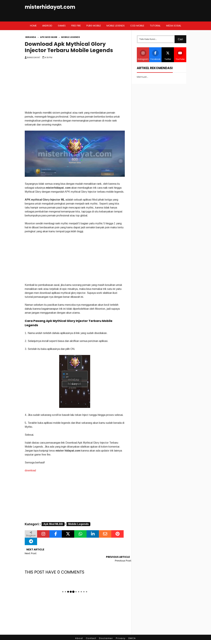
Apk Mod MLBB (53, 524)
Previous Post (123, 553)
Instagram (143, 55)
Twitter (168, 55)
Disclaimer (106, 630)
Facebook (155, 55)
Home (33, 25)
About (79, 630)
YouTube (180, 55)
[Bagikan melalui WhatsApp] (80, 534)
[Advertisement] (75, 86)
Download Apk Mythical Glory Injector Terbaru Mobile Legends (69, 47)
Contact (91, 630)
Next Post (31, 553)
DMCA (132, 630)
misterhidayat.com (50, 7)
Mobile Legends (78, 524)
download (30, 470)
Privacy (120, 630)
